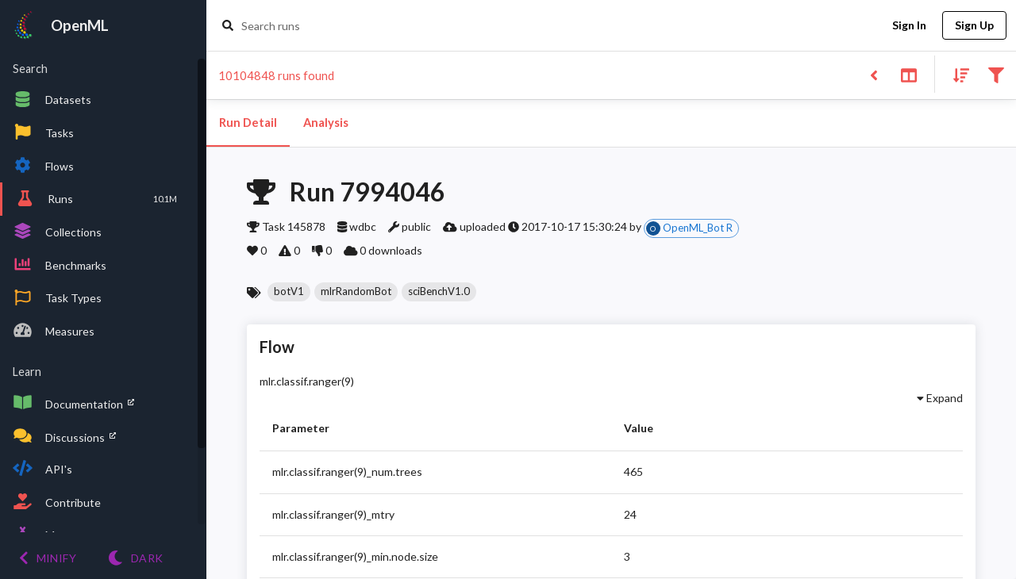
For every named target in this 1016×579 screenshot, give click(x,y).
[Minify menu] (48, 558)
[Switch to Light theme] (135, 558)
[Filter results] (996, 74)
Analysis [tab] (325, 123)
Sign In (908, 25)
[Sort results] (956, 74)
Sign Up (974, 26)
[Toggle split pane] (908, 74)
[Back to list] (873, 74)
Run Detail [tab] (248, 123)
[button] (288, 291)
